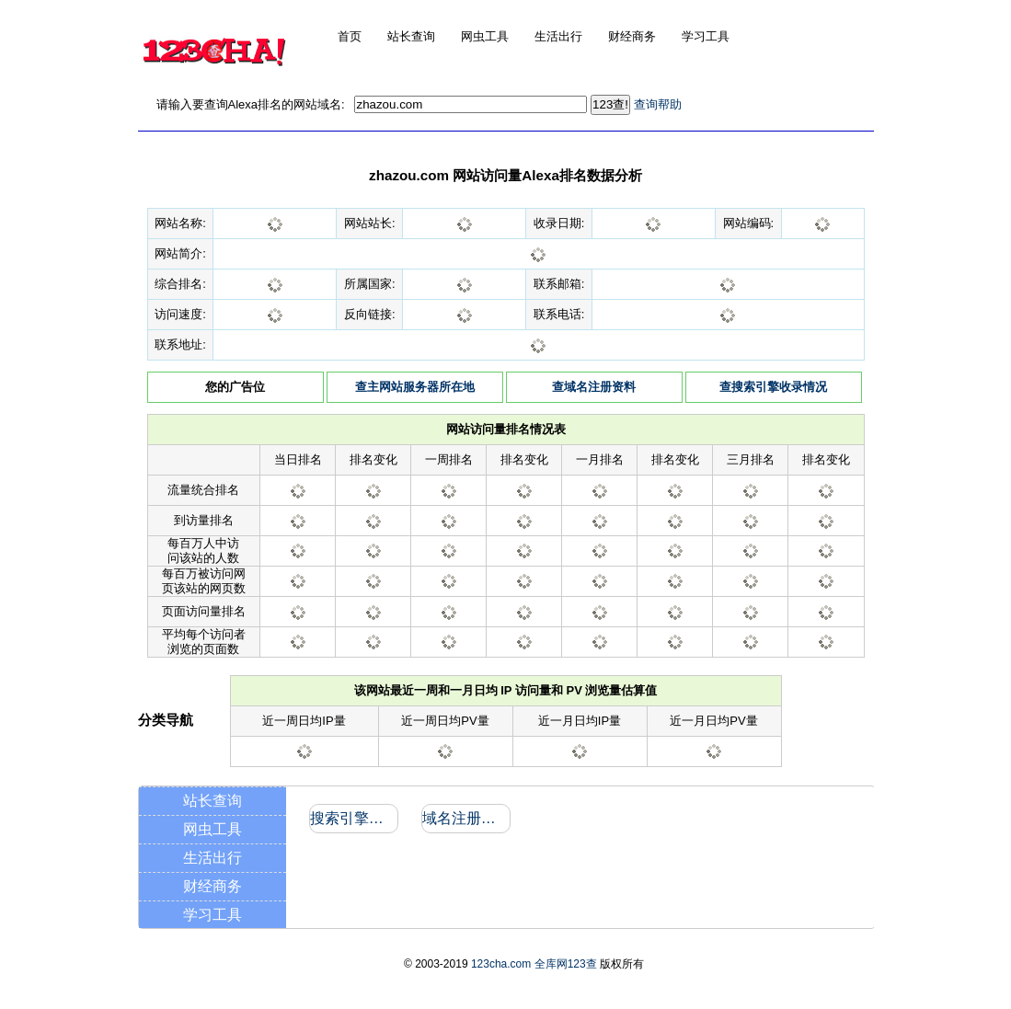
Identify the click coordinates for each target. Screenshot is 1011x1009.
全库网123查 (565, 963)
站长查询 (212, 800)
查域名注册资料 (594, 387)
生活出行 (212, 858)
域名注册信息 (465, 818)
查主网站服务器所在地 (415, 387)
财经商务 (212, 886)
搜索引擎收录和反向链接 (353, 818)
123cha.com (501, 963)
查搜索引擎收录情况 (773, 387)
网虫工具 (212, 829)
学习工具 (212, 915)
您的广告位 (235, 387)
